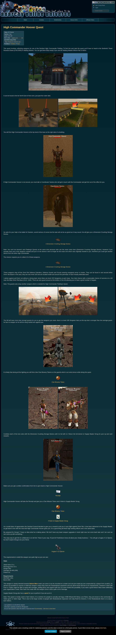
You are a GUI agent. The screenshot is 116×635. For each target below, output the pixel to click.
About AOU (74, 20)
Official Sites (90, 20)
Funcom (66, 620)
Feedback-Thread (15, 43)
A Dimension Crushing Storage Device (58, 243)
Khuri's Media (63, 625)
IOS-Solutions (72, 625)
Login (95, 7)
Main (25, 20)
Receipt (58, 495)
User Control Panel (99, 5)
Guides (41, 20)
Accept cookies (51, 631)
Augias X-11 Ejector (58, 550)
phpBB (57, 622)
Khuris (48, 622)
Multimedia (57, 20)
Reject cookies (65, 631)
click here (103, 628)
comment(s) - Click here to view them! (45, 608)
